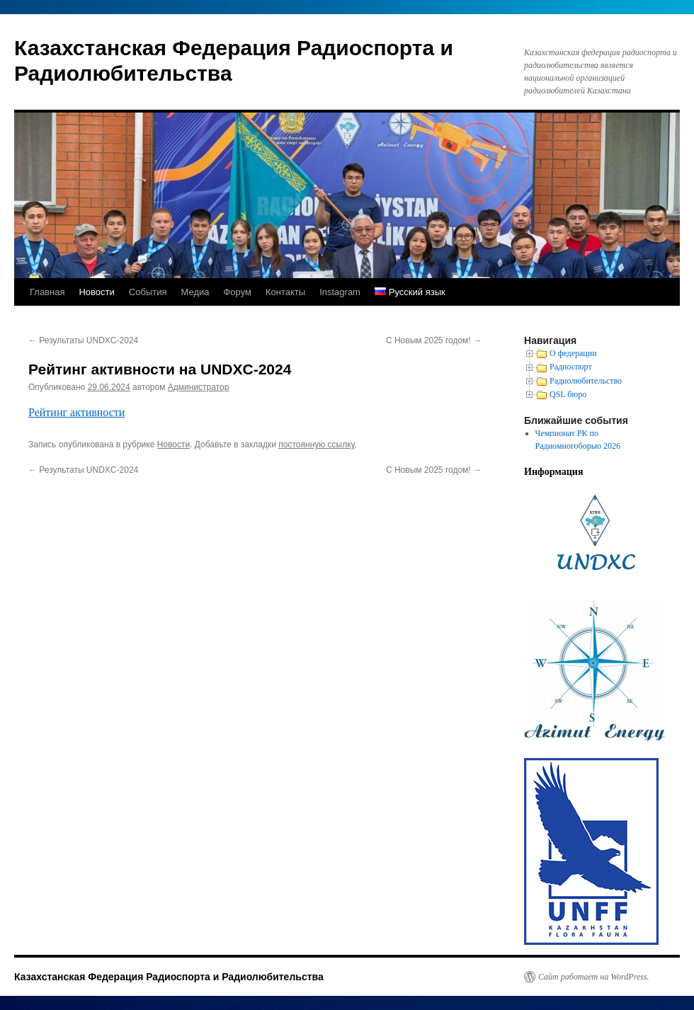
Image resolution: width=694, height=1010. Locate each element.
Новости (96, 292)
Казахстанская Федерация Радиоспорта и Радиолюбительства (169, 976)
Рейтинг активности (76, 412)
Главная (47, 292)
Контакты (285, 292)
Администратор (198, 387)
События (148, 292)
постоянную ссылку (316, 444)
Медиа (195, 292)
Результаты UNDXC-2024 (83, 340)
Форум (237, 292)
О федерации (573, 353)
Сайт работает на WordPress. (593, 977)
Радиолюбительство (586, 381)
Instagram (339, 292)
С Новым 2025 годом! (434, 340)
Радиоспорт (571, 367)
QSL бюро (568, 394)
